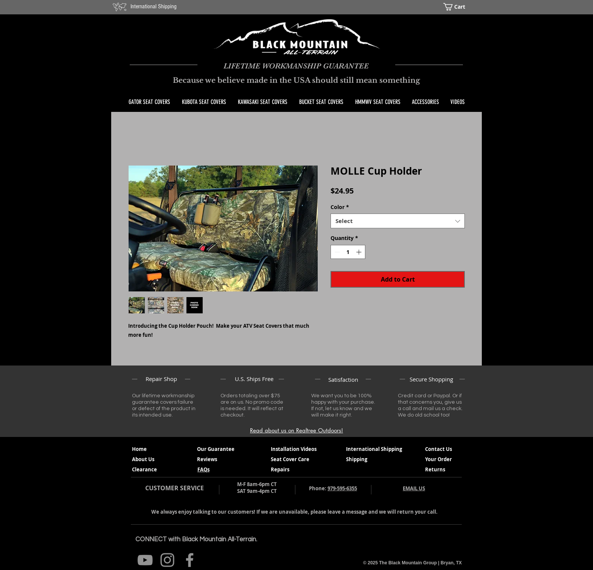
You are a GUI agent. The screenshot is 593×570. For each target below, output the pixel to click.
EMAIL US (414, 488)
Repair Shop (161, 379)
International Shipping (153, 6)
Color (340, 207)
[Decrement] (336, 252)
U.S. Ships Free (254, 379)
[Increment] (359, 252)
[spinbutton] (348, 252)
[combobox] (398, 221)
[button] (459, 7)
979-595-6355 (342, 488)
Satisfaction (343, 379)
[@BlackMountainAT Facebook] (189, 560)
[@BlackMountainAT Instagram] (167, 560)
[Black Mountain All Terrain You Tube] (145, 560)
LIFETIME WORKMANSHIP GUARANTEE (296, 66)
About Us (143, 459)
